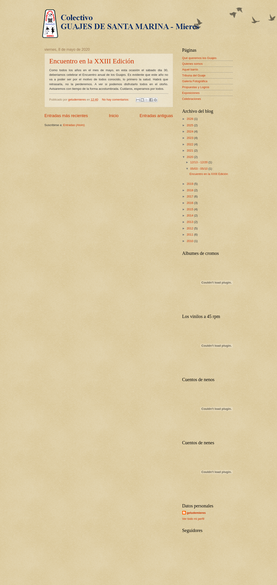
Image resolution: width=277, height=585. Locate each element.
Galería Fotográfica (194, 81)
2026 (190, 119)
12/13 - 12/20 (199, 162)
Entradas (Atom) (74, 125)
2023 (190, 138)
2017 (190, 196)
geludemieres (196, 513)
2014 (190, 215)
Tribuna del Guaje (194, 75)
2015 (190, 209)
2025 (190, 125)
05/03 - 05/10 (199, 168)
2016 (190, 203)
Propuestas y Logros (195, 87)
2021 (190, 150)
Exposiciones (191, 93)
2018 (190, 190)
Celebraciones (191, 99)
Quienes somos (192, 63)
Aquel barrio (190, 69)
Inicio (113, 115)
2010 (190, 241)
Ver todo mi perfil (193, 518)
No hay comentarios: (116, 99)
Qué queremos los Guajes (199, 58)
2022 (190, 144)
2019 (190, 184)
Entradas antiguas (156, 115)
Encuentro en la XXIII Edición (91, 61)
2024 (190, 131)
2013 (190, 222)
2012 (190, 228)
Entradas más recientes (66, 115)
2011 (190, 234)
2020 (190, 157)
